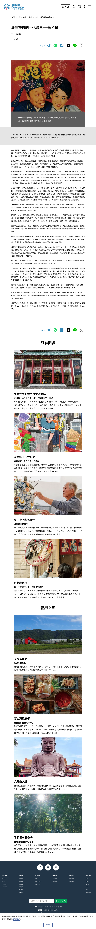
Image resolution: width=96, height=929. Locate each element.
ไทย (87, 889)
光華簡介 (55, 878)
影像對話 (21, 892)
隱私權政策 (71, 878)
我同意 (48, 925)
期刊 (3, 881)
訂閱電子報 (38, 881)
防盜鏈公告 (71, 881)
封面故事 (4, 878)
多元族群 (21, 889)
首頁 (13, 17)
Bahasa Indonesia (90, 887)
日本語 (87, 884)
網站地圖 (55, 881)
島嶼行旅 (21, 887)
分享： (42, 46)
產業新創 (21, 884)
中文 (65, 7)
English (87, 881)
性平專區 (4, 887)
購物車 (36, 878)
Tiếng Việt (88, 892)
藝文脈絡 (22, 17)
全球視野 (21, 878)
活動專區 (4, 884)
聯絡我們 (37, 884)
